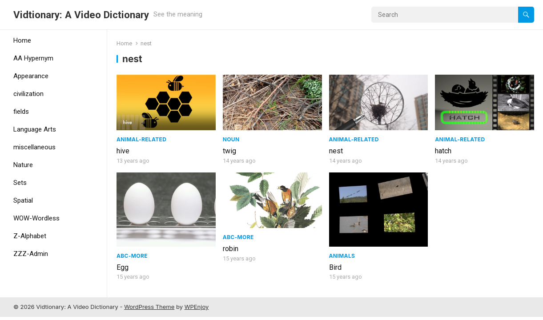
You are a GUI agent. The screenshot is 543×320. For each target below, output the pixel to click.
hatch (443, 151)
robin (230, 248)
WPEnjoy (197, 306)
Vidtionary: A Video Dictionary (81, 14)
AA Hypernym (33, 58)
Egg (123, 267)
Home (22, 40)
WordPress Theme (149, 306)
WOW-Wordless (36, 218)
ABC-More (132, 255)
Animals (342, 255)
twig (229, 151)
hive (123, 151)
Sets (20, 183)
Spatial (23, 200)
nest (336, 151)
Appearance (30, 76)
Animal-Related (141, 139)
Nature (23, 165)
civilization (28, 94)
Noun (231, 139)
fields (21, 112)
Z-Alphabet (29, 236)
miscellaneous (34, 147)
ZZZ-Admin (30, 254)
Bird (335, 267)
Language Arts (34, 129)
